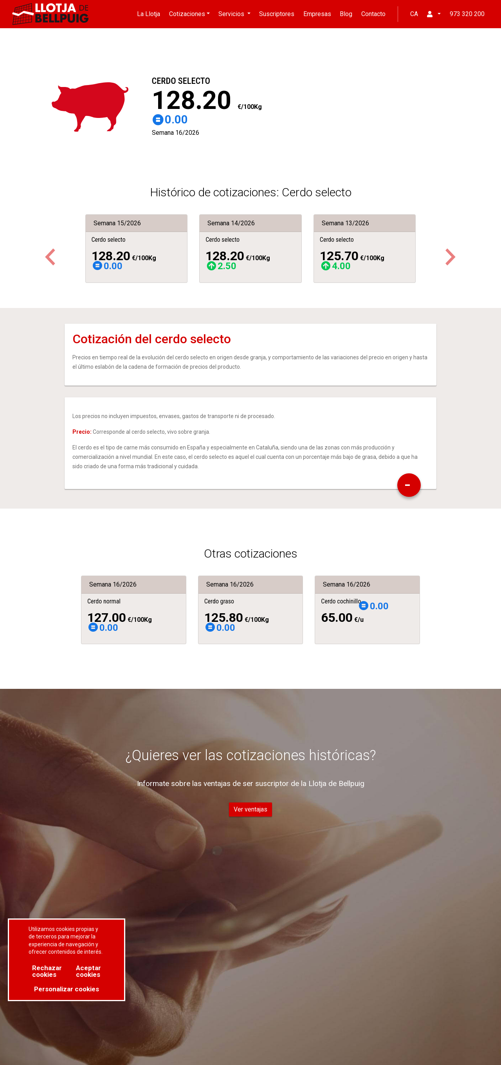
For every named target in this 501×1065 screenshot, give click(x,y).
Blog (346, 14)
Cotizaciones (187, 14)
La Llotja (148, 14)
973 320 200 (467, 14)
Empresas (317, 14)
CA (414, 14)
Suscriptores (276, 14)
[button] (450, 257)
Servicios (232, 14)
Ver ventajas (250, 809)
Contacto (373, 14)
